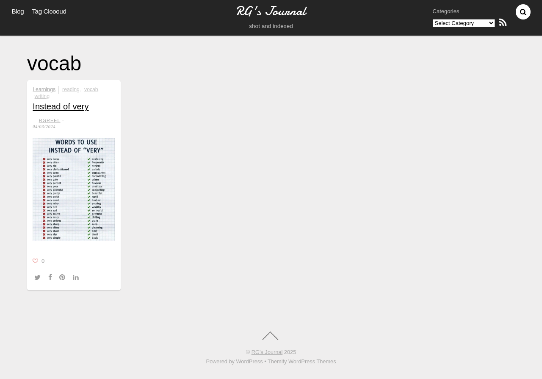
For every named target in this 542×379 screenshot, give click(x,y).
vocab (91, 89)
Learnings (44, 89)
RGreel (50, 120)
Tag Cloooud (49, 11)
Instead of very (60, 106)
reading (71, 89)
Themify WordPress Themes (302, 361)
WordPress (249, 361)
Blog (18, 11)
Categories (446, 11)
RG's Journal (267, 352)
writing (42, 96)
